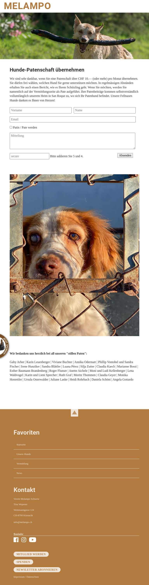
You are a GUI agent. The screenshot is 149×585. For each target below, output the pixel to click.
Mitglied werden (31, 554)
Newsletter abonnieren (37, 569)
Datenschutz (33, 577)
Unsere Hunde (23, 454)
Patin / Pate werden (25, 127)
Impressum (19, 577)
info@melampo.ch (23, 522)
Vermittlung (22, 463)
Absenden (125, 155)
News (19, 473)
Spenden (23, 561)
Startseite (21, 444)
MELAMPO (27, 5)
